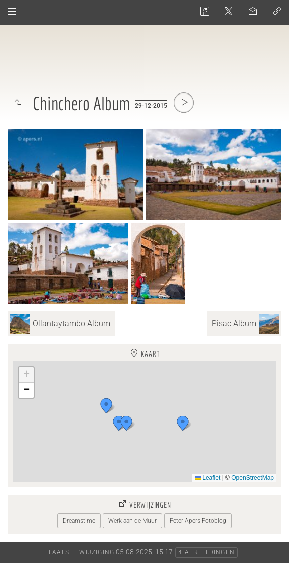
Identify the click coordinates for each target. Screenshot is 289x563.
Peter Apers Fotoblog (198, 520)
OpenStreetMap (252, 477)
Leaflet (207, 477)
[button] (183, 423)
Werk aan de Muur (132, 520)
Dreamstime (79, 520)
